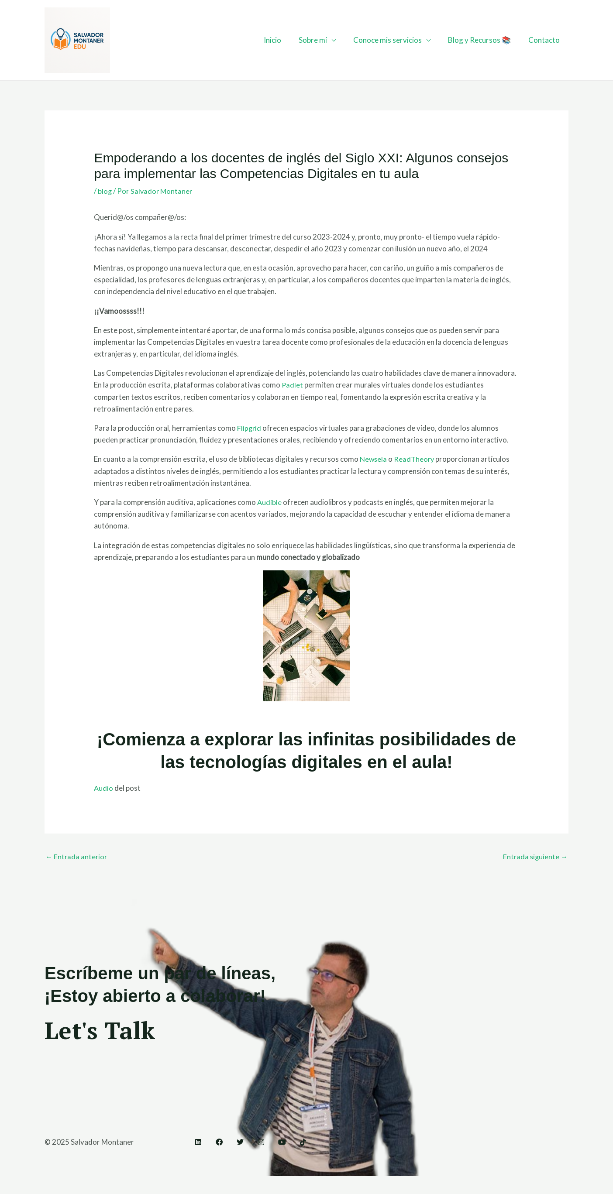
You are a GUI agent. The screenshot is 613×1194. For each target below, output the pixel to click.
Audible (269, 502)
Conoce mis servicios (394, 40)
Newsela (374, 458)
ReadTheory (416, 458)
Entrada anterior (77, 856)
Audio (104, 788)
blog (105, 191)
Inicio (284, 40)
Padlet (292, 384)
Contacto (545, 40)
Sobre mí (322, 40)
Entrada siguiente (534, 856)
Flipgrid (249, 427)
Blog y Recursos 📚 (483, 40)
